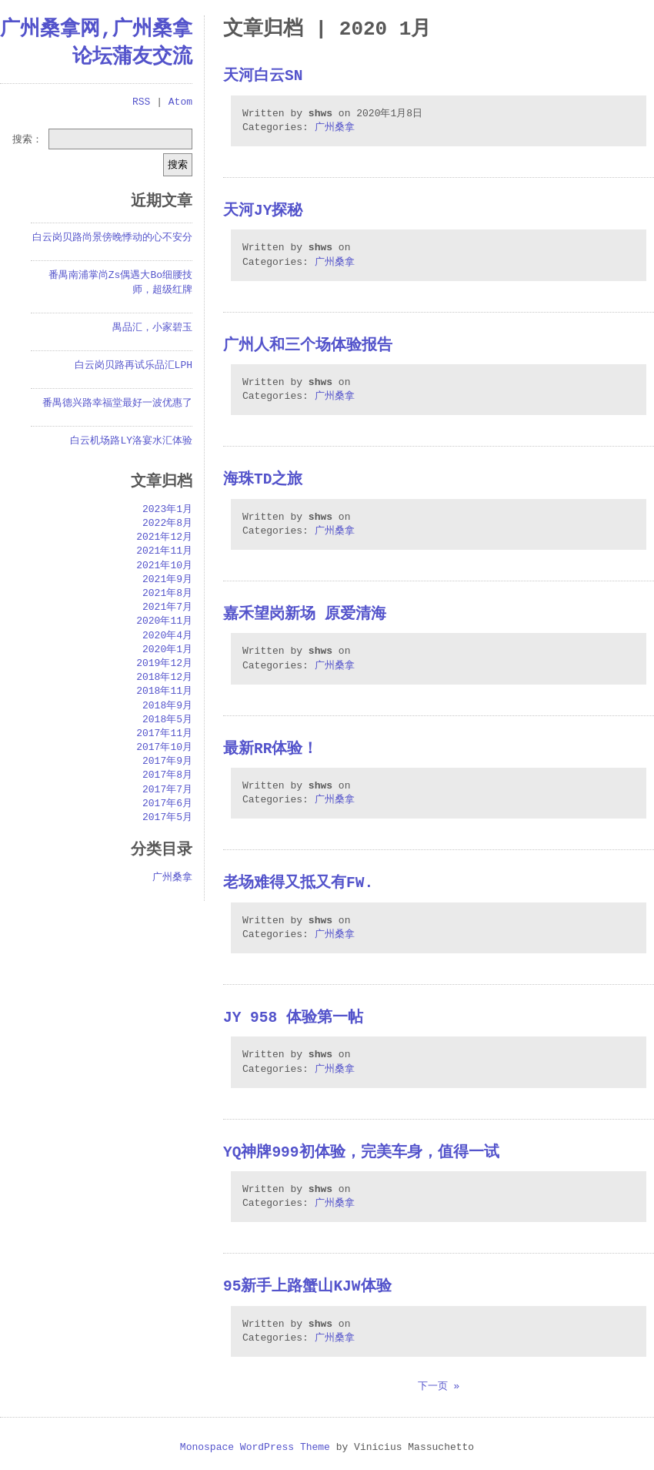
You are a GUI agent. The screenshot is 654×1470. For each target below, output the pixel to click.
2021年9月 (167, 580)
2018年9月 (167, 706)
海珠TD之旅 (262, 480)
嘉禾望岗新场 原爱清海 (304, 614)
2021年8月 (167, 594)
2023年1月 (167, 510)
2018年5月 (167, 720)
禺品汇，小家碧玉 (152, 328)
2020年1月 (167, 650)
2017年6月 (167, 804)
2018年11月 (164, 691)
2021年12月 (164, 537)
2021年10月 (164, 566)
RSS (141, 102)
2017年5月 (167, 818)
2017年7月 (167, 790)
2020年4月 (167, 636)
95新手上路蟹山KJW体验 (307, 1287)
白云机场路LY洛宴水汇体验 (131, 441)
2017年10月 (164, 748)
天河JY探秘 (262, 211)
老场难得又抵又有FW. (298, 883)
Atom (180, 102)
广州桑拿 (335, 128)
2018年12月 (164, 678)
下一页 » (439, 1387)
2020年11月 (164, 621)
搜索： (27, 139)
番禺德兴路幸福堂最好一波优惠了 (117, 403)
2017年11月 (164, 734)
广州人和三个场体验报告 (307, 346)
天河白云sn (262, 76)
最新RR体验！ (270, 749)
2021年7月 (167, 607)
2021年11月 (164, 551)
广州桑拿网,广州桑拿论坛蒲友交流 (96, 43)
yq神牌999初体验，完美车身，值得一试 (361, 1153)
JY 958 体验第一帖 (293, 1018)
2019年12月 (164, 664)
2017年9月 (167, 761)
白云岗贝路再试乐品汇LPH (133, 366)
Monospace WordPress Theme (255, 1448)
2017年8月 (167, 775)
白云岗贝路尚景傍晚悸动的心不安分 (112, 238)
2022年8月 (167, 524)
